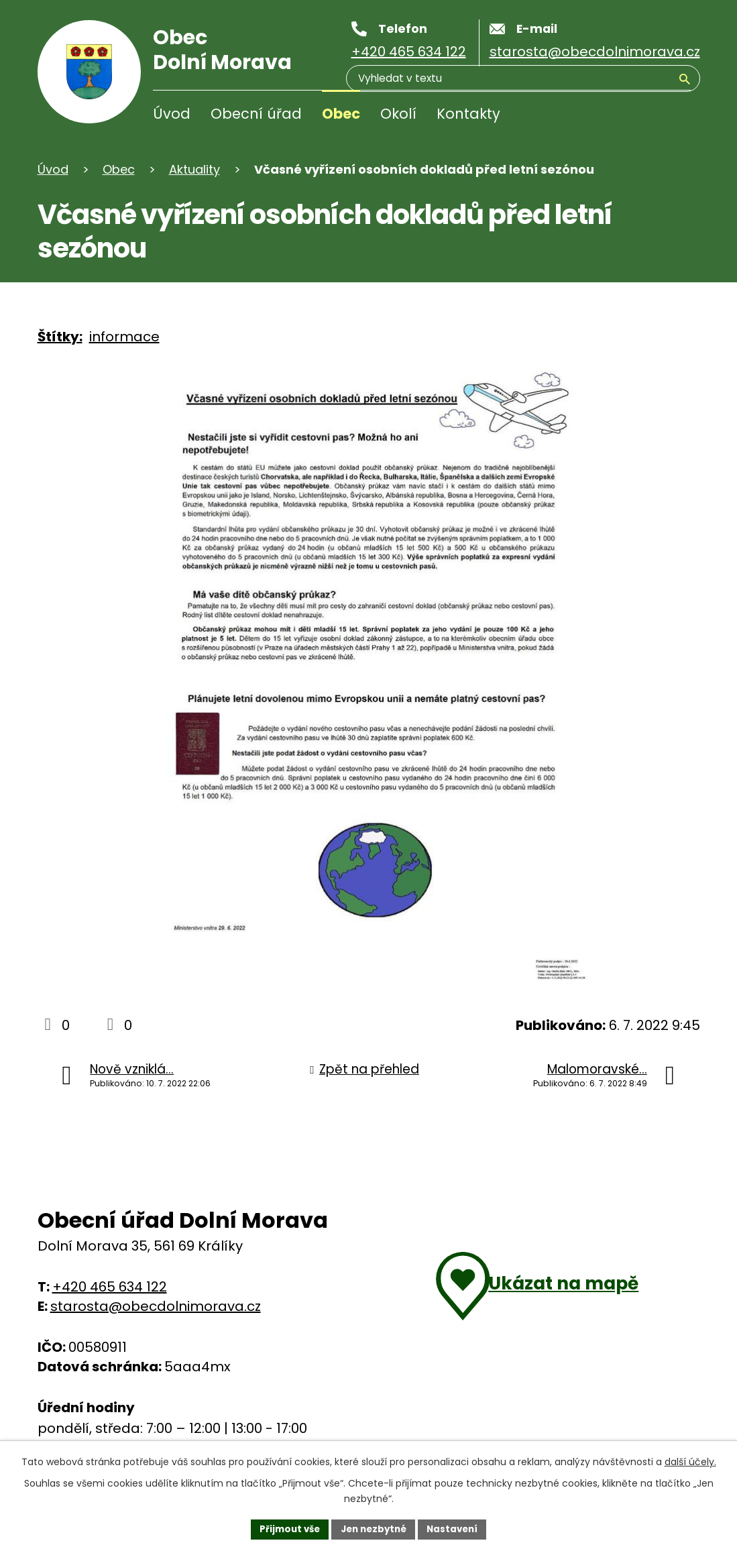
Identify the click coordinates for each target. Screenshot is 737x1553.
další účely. (690, 1460)
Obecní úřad (256, 113)
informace (124, 336)
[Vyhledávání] (626, 116)
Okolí (398, 113)
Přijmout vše (285, 1528)
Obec (341, 113)
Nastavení (457, 1528)
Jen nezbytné (374, 1528)
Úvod (171, 113)
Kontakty (468, 113)
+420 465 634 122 (109, 1286)
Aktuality (194, 169)
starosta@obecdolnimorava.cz (155, 1306)
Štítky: (60, 336)
